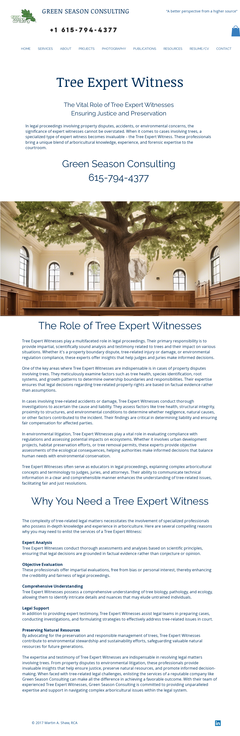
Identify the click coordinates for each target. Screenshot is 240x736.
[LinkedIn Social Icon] (218, 723)
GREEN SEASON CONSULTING (86, 11)
